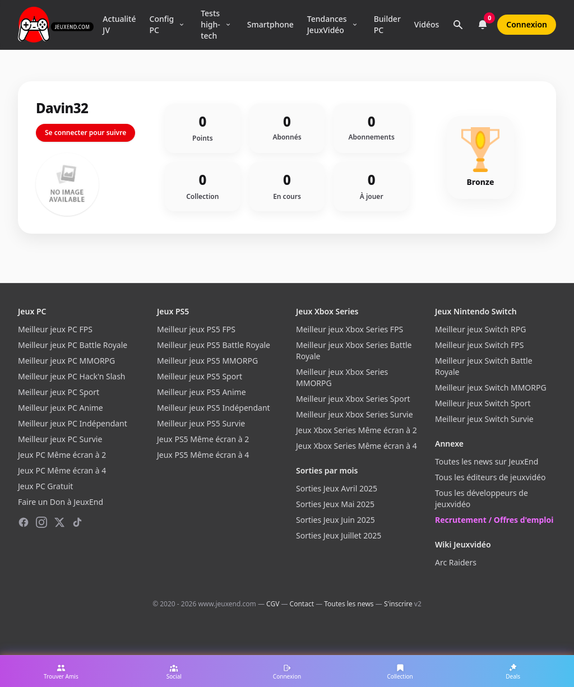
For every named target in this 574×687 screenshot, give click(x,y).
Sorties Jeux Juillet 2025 (338, 535)
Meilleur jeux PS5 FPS (196, 329)
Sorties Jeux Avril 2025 (336, 488)
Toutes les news (348, 604)
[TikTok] (77, 522)
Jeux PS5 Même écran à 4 (203, 454)
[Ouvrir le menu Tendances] (354, 24)
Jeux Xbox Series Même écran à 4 (356, 445)
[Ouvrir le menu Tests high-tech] (228, 24)
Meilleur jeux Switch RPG (480, 329)
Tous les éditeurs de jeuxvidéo (490, 477)
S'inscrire (398, 604)
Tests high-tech (210, 24)
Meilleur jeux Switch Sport (483, 403)
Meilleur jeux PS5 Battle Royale (213, 345)
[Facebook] (23, 522)
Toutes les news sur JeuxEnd (486, 461)
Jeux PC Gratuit (45, 486)
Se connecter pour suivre (85, 132)
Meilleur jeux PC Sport (58, 392)
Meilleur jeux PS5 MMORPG (207, 360)
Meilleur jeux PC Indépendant (72, 423)
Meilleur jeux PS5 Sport (199, 376)
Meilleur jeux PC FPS (55, 329)
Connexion (526, 24)
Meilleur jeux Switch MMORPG (491, 387)
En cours (287, 196)
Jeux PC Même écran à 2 (62, 454)
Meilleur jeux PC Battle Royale (72, 345)
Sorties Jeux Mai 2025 (335, 504)
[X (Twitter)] (59, 522)
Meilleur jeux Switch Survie (484, 419)
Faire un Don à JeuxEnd (60, 501)
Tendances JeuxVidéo (327, 24)
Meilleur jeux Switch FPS (479, 345)
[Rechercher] (458, 25)
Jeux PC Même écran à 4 (62, 470)
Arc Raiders (455, 562)
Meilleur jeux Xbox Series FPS (349, 329)
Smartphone (270, 24)
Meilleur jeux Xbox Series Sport (353, 398)
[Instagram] (41, 522)
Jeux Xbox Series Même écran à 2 (356, 430)
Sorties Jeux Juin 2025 (335, 519)
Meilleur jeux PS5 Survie (201, 423)
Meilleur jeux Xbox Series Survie (354, 414)
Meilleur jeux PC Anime (60, 407)
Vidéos (426, 24)
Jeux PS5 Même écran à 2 (203, 439)
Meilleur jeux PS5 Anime (201, 392)
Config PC (162, 24)
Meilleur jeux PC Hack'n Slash (72, 376)
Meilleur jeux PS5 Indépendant (213, 407)
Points (202, 138)
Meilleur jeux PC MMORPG (66, 360)
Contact (302, 604)
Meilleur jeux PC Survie (60, 439)
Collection (202, 196)
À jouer (371, 196)
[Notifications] (483, 25)
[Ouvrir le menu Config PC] (181, 24)
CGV (272, 604)
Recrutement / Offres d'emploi (494, 519)
